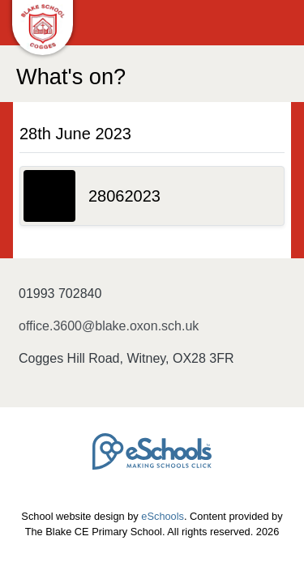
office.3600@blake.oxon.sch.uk (109, 326)
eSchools (162, 516)
